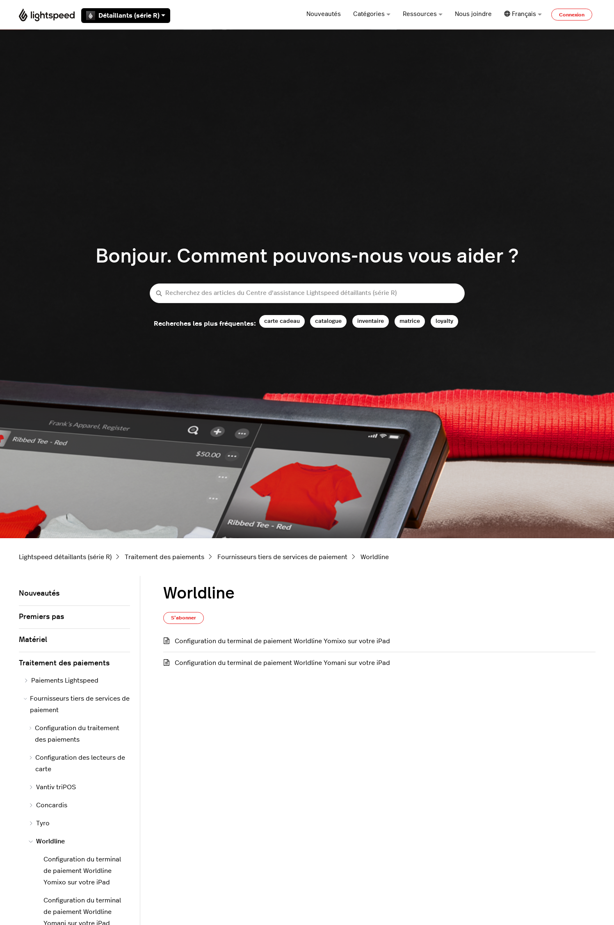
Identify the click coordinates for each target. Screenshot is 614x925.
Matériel (33, 640)
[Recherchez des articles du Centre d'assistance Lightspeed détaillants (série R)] (307, 293)
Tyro (39, 823)
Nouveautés (323, 14)
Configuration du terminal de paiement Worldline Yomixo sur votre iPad (282, 641)
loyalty (444, 321)
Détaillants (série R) (125, 15)
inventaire (370, 321)
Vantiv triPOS (52, 787)
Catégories (371, 14)
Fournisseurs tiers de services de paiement (282, 557)
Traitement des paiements (164, 557)
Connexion (571, 14)
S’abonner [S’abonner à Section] (183, 617)
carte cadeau (282, 321)
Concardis (48, 805)
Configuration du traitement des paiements (74, 734)
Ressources (423, 14)
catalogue (328, 321)
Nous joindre (473, 14)
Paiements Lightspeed (61, 680)
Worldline (375, 557)
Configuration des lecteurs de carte (77, 763)
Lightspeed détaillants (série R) (65, 557)
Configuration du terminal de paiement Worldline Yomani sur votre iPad (282, 663)
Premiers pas (41, 617)
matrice (409, 321)
